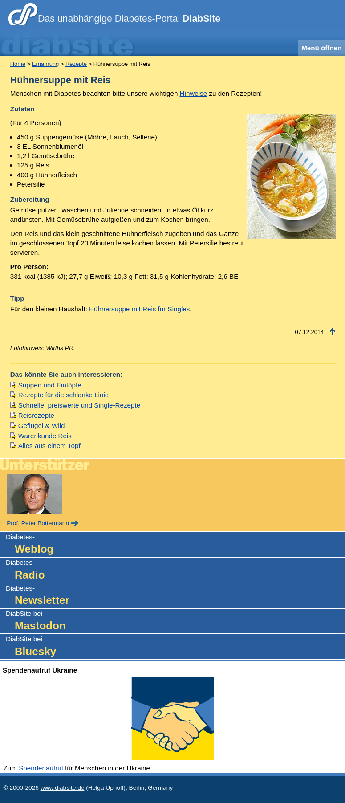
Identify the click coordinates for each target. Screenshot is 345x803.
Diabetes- (175, 545)
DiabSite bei (175, 621)
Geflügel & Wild (41, 425)
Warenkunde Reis (45, 436)
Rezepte (76, 64)
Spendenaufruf (41, 768)
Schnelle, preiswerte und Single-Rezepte (79, 405)
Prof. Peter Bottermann (38, 523)
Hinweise (193, 93)
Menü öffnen (321, 48)
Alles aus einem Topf (49, 445)
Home (17, 64)
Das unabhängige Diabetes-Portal (129, 18)
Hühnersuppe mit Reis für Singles (139, 309)
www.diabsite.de (63, 787)
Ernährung (45, 64)
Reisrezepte (36, 415)
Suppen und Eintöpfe (49, 385)
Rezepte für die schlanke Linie (63, 395)
